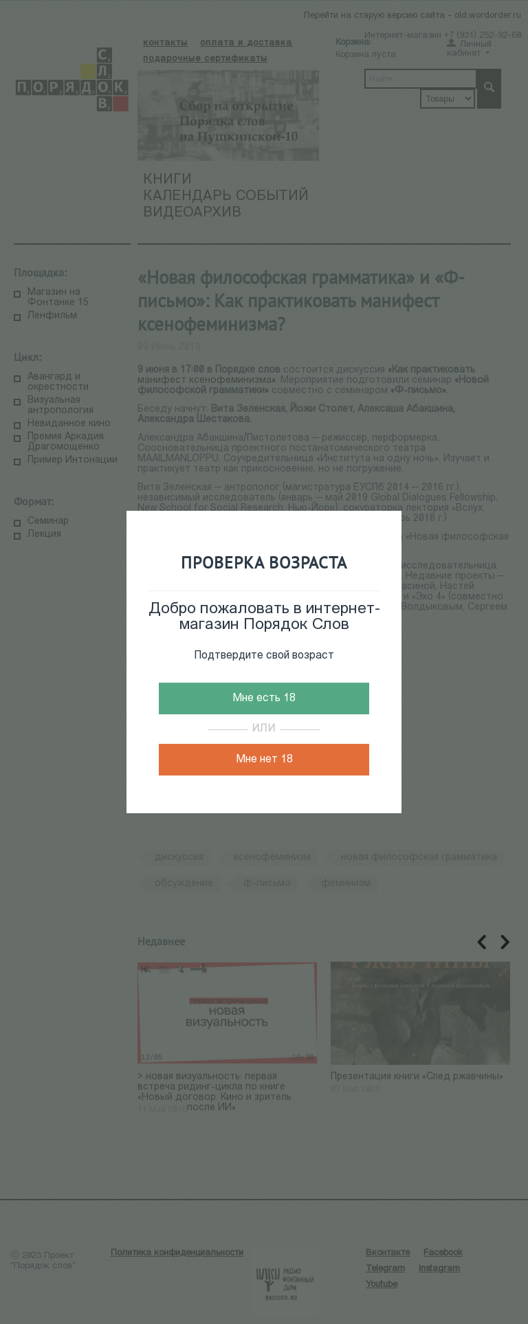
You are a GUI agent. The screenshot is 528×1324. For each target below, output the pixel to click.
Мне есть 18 (264, 698)
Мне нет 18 (264, 759)
